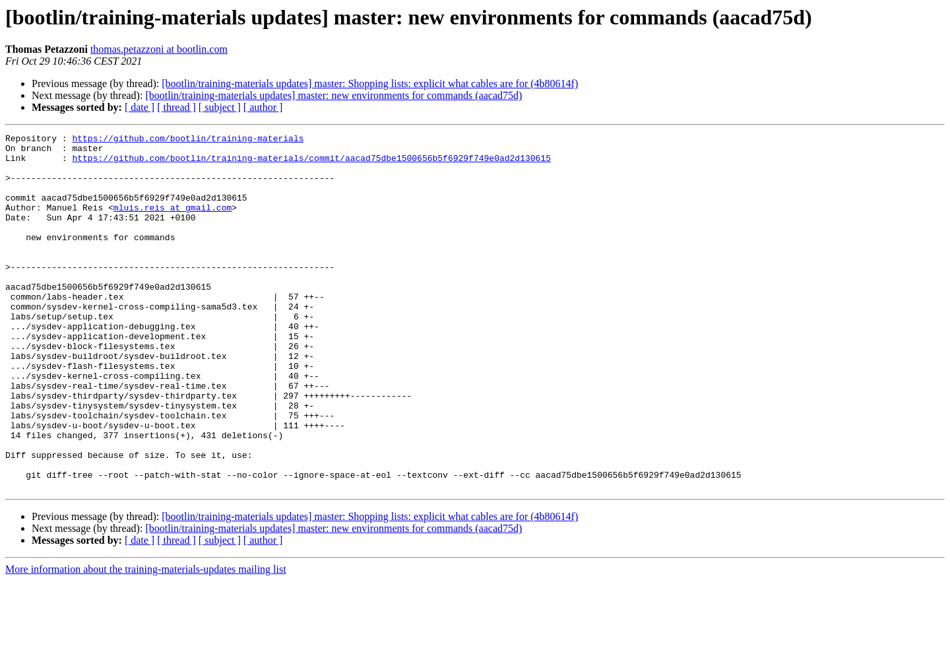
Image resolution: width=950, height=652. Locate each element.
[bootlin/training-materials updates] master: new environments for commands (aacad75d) (333, 95)
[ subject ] (220, 107)
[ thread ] (176, 107)
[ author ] (263, 107)
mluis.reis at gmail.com (172, 223)
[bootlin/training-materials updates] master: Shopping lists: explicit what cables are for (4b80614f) (370, 83)
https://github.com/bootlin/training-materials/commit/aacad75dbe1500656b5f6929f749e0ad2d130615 (311, 164)
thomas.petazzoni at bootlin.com (159, 49)
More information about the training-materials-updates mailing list (145, 640)
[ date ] (139, 107)
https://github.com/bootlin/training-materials (187, 140)
